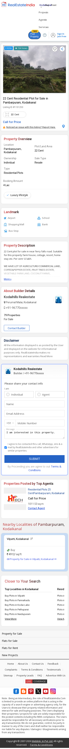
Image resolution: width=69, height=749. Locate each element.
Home (10, 664)
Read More (46, 356)
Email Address (15, 413)
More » (7, 279)
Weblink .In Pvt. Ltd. (42, 742)
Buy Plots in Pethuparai (17, 610)
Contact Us (38, 664)
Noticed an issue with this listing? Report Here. (29, 127)
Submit (34, 460)
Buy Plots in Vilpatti (15, 596)
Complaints (11, 670)
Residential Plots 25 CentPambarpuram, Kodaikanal (46, 492)
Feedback (53, 664)
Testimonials (54, 670)
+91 (8, 423)
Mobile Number (27, 423)
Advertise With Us (56, 676)
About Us (23, 664)
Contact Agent (36, 509)
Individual (17, 394)
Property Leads (25, 676)
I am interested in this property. (34, 434)
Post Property (34, 34)
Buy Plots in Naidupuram (18, 615)
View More (11, 620)
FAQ (40, 676)
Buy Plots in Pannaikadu (17, 601)
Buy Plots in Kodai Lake (17, 606)
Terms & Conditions (32, 670)
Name (10, 404)
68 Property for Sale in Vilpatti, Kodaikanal (31, 560)
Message (10, 429)
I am (6, 388)
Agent (46, 394)
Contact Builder (17, 328)
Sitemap (8, 676)
